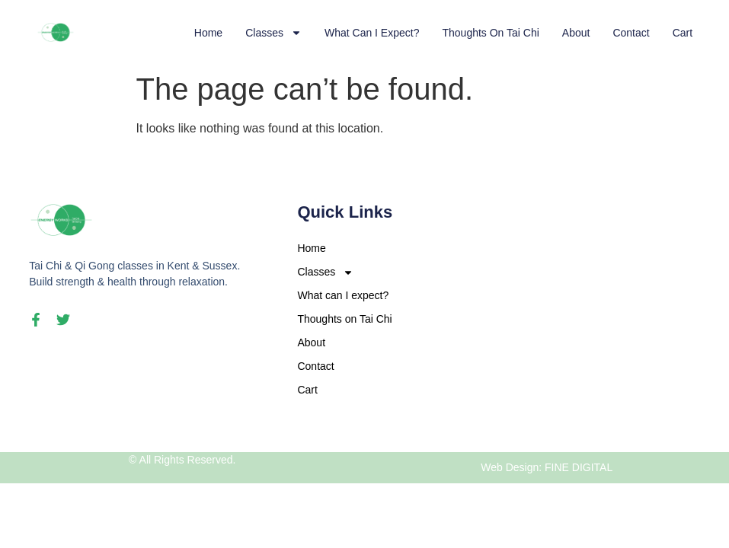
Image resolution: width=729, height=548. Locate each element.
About (576, 33)
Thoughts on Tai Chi (490, 33)
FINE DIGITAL (578, 467)
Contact (630, 33)
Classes (273, 33)
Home (208, 33)
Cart (682, 33)
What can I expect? (372, 33)
